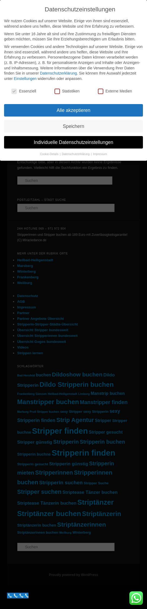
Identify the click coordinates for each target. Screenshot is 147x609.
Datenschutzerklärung (58, 73)
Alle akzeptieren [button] (74, 110)
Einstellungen (25, 78)
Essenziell (23, 91)
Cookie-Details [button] (49, 154)
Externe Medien (115, 91)
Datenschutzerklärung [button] (76, 154)
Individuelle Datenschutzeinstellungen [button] (73, 142)
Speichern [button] (73, 126)
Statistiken (67, 91)
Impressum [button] (100, 154)
